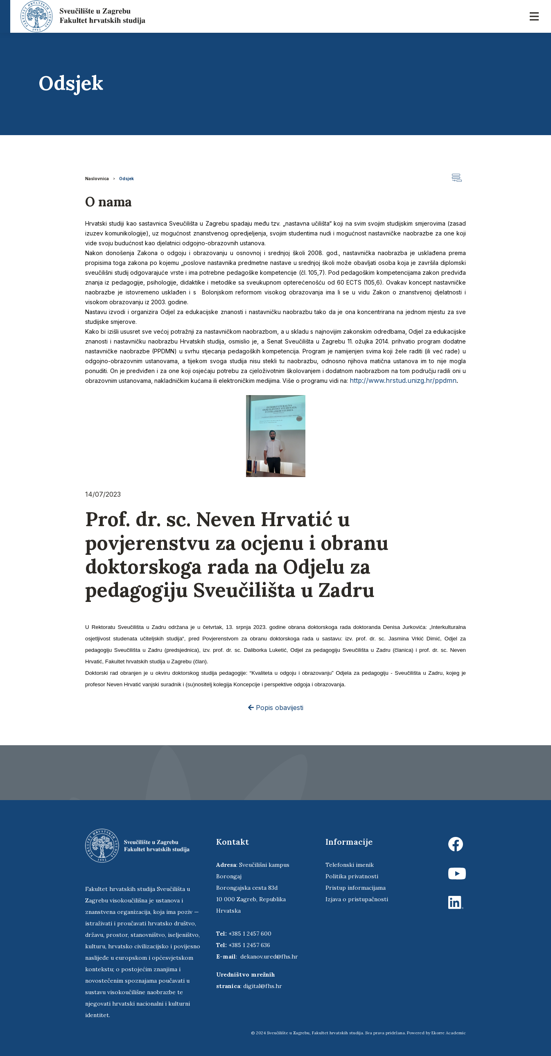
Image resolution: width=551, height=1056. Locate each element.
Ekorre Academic (448, 1033)
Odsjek (126, 178)
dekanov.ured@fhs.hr (269, 956)
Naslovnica (97, 178)
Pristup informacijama (355, 887)
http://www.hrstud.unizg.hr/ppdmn (403, 380)
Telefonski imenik (349, 864)
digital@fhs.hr (262, 986)
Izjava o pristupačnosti (356, 899)
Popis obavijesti (275, 707)
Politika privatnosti (351, 876)
